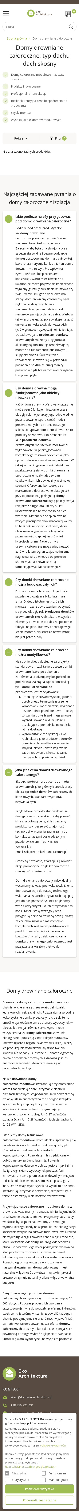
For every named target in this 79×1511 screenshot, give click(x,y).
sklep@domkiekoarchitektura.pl (45, 852)
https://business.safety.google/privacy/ (30, 1467)
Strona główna (17, 38)
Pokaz (18, 138)
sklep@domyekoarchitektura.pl (31, 1397)
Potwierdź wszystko (39, 1489)
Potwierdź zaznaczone (39, 1500)
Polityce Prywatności (53, 1445)
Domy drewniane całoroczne (52, 38)
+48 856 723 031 (22, 1405)
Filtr (58, 138)
